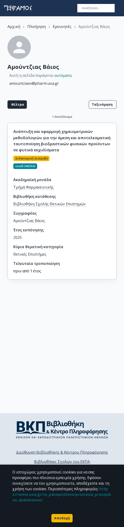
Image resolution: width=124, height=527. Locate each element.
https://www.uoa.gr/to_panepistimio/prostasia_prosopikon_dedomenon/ (61, 494)
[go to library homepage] (62, 429)
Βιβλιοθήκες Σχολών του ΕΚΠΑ (62, 461)
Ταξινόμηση (102, 104)
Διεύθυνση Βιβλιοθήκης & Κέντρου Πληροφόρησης (62, 452)
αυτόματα (62, 75)
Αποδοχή (62, 518)
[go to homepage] (18, 8)
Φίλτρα (17, 104)
